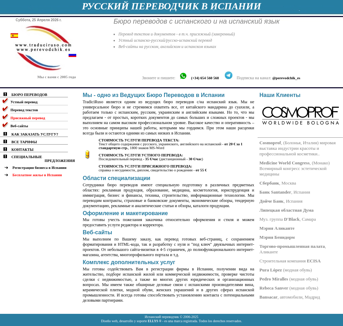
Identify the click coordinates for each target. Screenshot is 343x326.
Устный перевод (24, 102)
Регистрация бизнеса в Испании (40, 168)
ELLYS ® (154, 321)
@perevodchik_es (286, 78)
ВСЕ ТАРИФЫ (24, 142)
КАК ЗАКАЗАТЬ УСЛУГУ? (34, 134)
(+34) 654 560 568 (205, 78)
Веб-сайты (19, 126)
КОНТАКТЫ (22, 150)
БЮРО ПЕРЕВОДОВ (29, 95)
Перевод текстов (24, 110)
